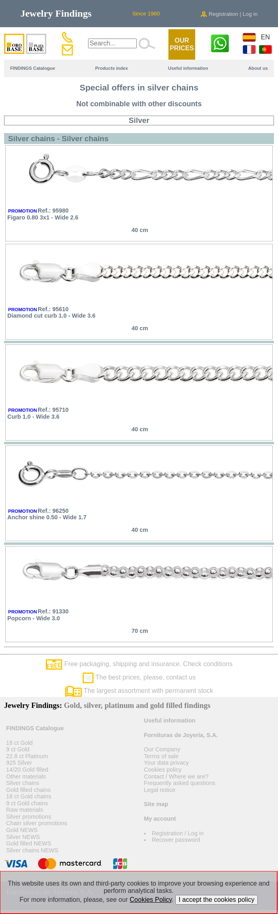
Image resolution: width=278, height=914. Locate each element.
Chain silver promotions (36, 823)
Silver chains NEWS (32, 850)
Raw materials (24, 809)
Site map (156, 804)
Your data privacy (166, 762)
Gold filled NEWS (28, 843)
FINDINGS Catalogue (32, 68)
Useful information (188, 68)
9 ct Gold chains (27, 803)
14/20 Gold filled (27, 769)
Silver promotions (28, 816)
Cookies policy (163, 769)
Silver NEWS (23, 837)
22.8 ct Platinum (27, 756)
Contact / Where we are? (176, 776)
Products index (111, 68)
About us (258, 68)
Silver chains (22, 783)
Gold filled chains (28, 790)
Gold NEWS (22, 830)
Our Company (162, 749)
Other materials (26, 776)
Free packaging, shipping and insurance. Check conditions (139, 663)
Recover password (176, 840)
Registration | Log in (228, 14)
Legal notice (160, 790)
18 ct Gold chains (28, 796)
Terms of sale (161, 756)
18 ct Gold (19, 743)
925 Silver (19, 762)
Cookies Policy (151, 899)
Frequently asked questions (180, 783)
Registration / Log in (178, 833)
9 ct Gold (18, 749)
